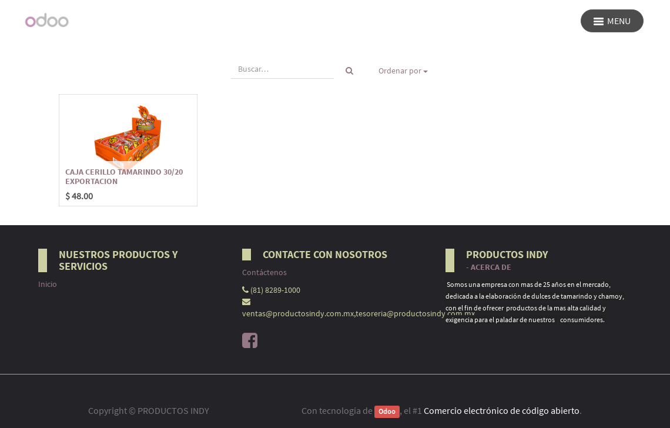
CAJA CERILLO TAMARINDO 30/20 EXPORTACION (124, 176)
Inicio (47, 284)
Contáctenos (264, 272)
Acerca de (491, 267)
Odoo (387, 411)
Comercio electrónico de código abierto (501, 410)
